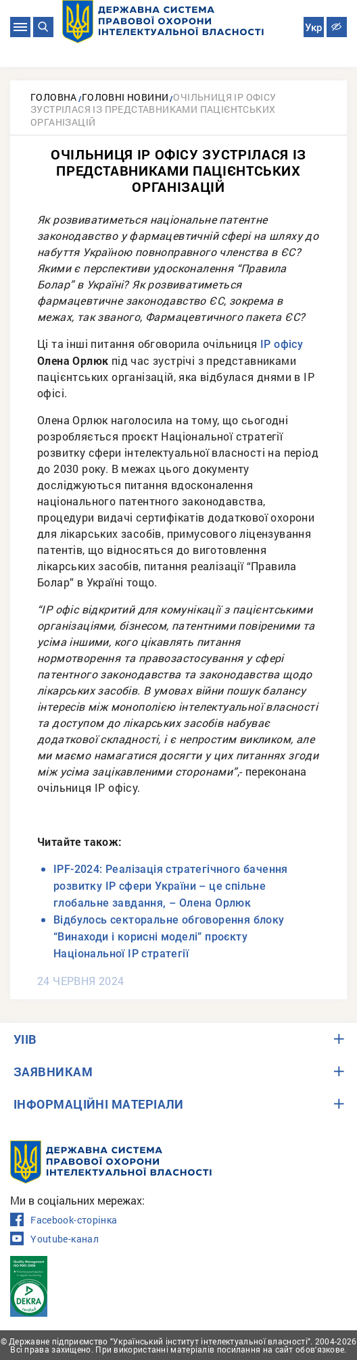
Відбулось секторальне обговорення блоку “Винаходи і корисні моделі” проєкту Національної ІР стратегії (169, 936)
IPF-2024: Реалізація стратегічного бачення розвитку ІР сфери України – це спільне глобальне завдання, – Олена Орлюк (170, 886)
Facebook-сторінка (63, 1220)
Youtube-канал (54, 1239)
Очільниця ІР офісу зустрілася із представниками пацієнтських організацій (153, 109)
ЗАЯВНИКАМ (53, 1071)
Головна (53, 97)
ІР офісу (281, 344)
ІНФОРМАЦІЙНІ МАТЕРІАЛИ (99, 1104)
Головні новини (125, 97)
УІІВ (25, 1039)
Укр (313, 28)
